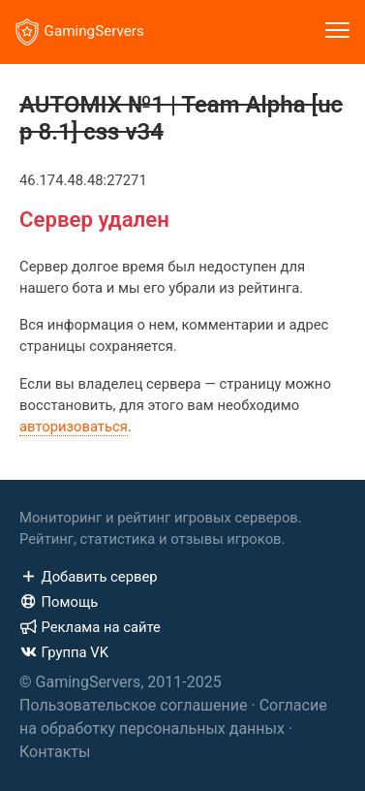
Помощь (58, 602)
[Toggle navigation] (337, 32)
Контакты (54, 752)
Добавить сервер (88, 576)
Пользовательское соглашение (133, 705)
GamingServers (79, 32)
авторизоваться (73, 426)
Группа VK (63, 652)
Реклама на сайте (90, 627)
